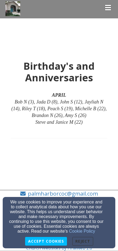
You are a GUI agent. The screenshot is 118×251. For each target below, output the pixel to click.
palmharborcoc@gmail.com (63, 193)
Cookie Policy (82, 231)
